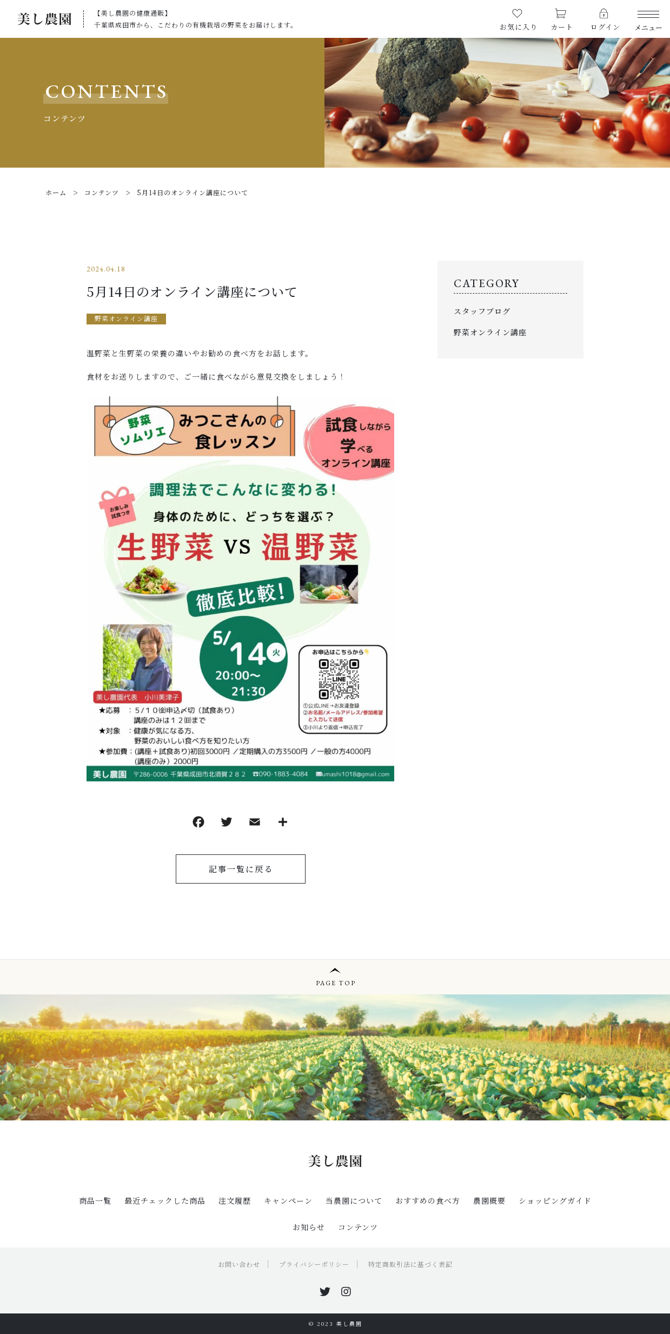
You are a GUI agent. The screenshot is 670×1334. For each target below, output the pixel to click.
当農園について (354, 1200)
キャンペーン (288, 1200)
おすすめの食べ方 (427, 1200)
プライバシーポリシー (314, 1264)
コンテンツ (358, 1227)
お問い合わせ (239, 1264)
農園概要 (489, 1200)
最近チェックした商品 (164, 1200)
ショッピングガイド (555, 1200)
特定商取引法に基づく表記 (410, 1264)
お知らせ (309, 1227)
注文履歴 (234, 1200)
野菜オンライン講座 (126, 318)
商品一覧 (95, 1200)
